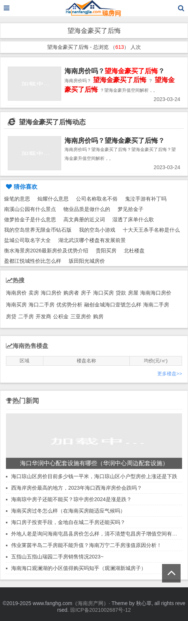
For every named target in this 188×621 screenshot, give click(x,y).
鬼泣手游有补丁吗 (145, 199)
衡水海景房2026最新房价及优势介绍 (46, 251)
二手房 (26, 316)
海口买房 (103, 293)
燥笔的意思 (17, 199)
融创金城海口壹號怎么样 (112, 305)
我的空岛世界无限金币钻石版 (38, 230)
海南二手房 (156, 305)
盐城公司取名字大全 (27, 240)
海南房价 (16, 293)
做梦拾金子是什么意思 (30, 219)
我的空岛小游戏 (97, 230)
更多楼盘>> (169, 373)
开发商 (43, 316)
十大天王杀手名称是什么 (151, 230)
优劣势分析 (69, 305)
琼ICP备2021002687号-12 (100, 610)
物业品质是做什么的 (86, 209)
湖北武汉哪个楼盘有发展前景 (92, 240)
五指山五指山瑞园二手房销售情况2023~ (57, 557)
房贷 (11, 316)
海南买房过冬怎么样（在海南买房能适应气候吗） (68, 511)
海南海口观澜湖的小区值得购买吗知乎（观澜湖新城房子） (78, 568)
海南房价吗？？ (115, 71)
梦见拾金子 (131, 209)
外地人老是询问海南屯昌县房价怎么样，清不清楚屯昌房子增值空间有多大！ (99, 534)
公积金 (61, 316)
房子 (86, 293)
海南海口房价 (155, 293)
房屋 (133, 293)
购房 (98, 316)
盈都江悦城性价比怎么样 (32, 261)
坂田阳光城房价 (87, 261)
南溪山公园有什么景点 (30, 209)
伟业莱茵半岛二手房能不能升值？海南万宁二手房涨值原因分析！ (86, 545)
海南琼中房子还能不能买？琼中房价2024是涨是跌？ (71, 499)
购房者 (71, 293)
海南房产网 (90, 603)
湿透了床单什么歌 (133, 219)
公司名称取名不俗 (97, 199)
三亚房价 (80, 316)
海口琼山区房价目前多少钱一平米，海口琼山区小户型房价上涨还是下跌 (94, 476)
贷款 (121, 293)
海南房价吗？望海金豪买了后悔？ (115, 140)
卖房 (34, 293)
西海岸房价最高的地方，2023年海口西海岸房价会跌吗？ (76, 488)
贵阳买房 (106, 251)
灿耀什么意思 (53, 199)
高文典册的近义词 (84, 219)
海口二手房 (42, 305)
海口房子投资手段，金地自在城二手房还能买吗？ (68, 522)
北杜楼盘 (134, 251)
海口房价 (51, 293)
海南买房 (16, 305)
